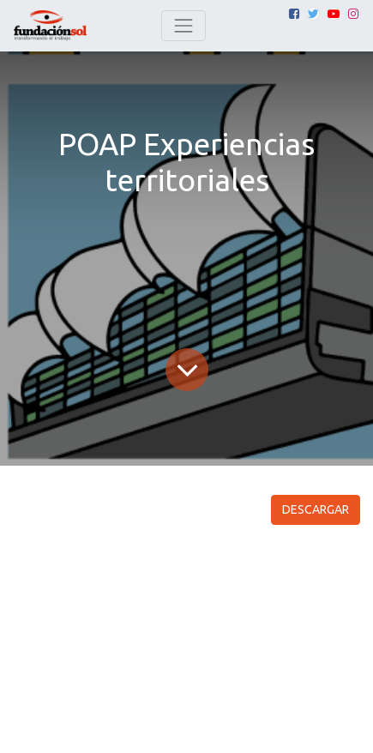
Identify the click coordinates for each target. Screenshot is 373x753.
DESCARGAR (315, 509)
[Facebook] (294, 14)
